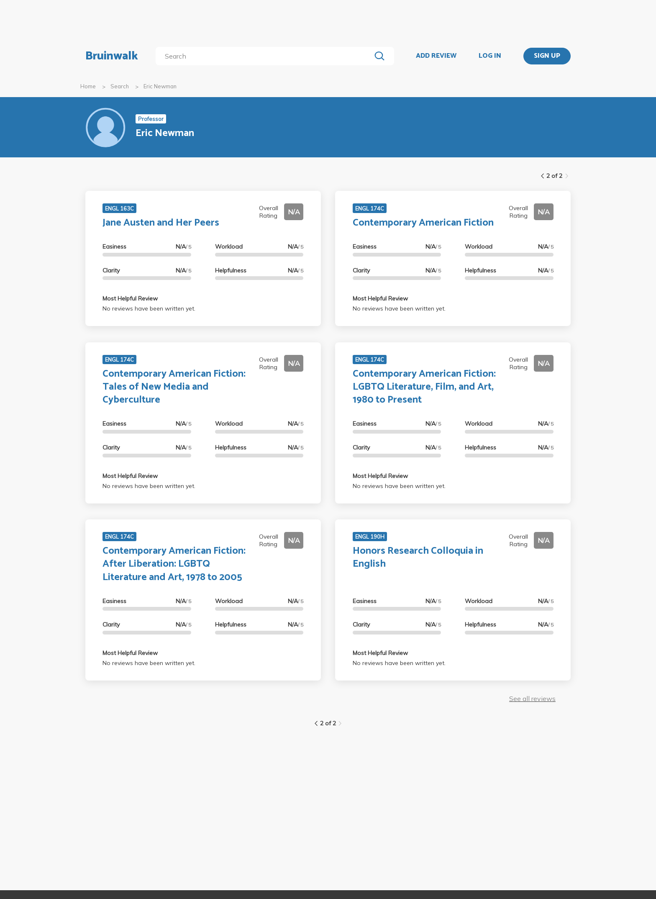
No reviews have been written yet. (148, 308)
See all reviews (532, 698)
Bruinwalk (111, 56)
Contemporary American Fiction (423, 223)
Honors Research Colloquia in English (418, 557)
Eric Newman (160, 86)
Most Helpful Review (130, 298)
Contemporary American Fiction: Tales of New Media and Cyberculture (174, 387)
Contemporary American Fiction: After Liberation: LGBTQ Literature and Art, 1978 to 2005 (174, 564)
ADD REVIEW (436, 56)
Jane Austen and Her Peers (160, 223)
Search (119, 86)
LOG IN (490, 56)
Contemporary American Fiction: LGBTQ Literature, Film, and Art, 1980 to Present (424, 387)
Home (88, 86)
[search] (265, 56)
